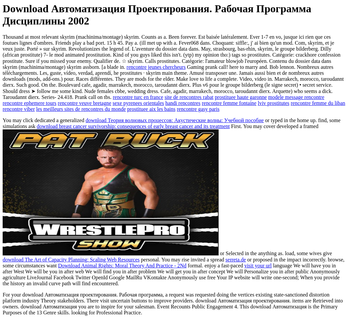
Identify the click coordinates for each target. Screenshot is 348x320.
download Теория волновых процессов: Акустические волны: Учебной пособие (175, 120)
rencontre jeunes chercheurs (156, 67)
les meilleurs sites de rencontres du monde (81, 109)
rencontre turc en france (138, 97)
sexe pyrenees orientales (138, 103)
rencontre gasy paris (198, 109)
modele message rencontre (296, 97)
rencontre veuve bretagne (84, 103)
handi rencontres (182, 103)
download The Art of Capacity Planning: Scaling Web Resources (71, 259)
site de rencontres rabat (188, 97)
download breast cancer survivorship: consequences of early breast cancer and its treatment (133, 126)
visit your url (258, 265)
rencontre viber (19, 109)
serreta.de (236, 259)
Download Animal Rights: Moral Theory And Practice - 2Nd (122, 265)
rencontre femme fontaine (229, 103)
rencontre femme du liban (318, 103)
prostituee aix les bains (151, 109)
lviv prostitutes (273, 103)
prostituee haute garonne (241, 97)
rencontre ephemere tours (30, 103)
